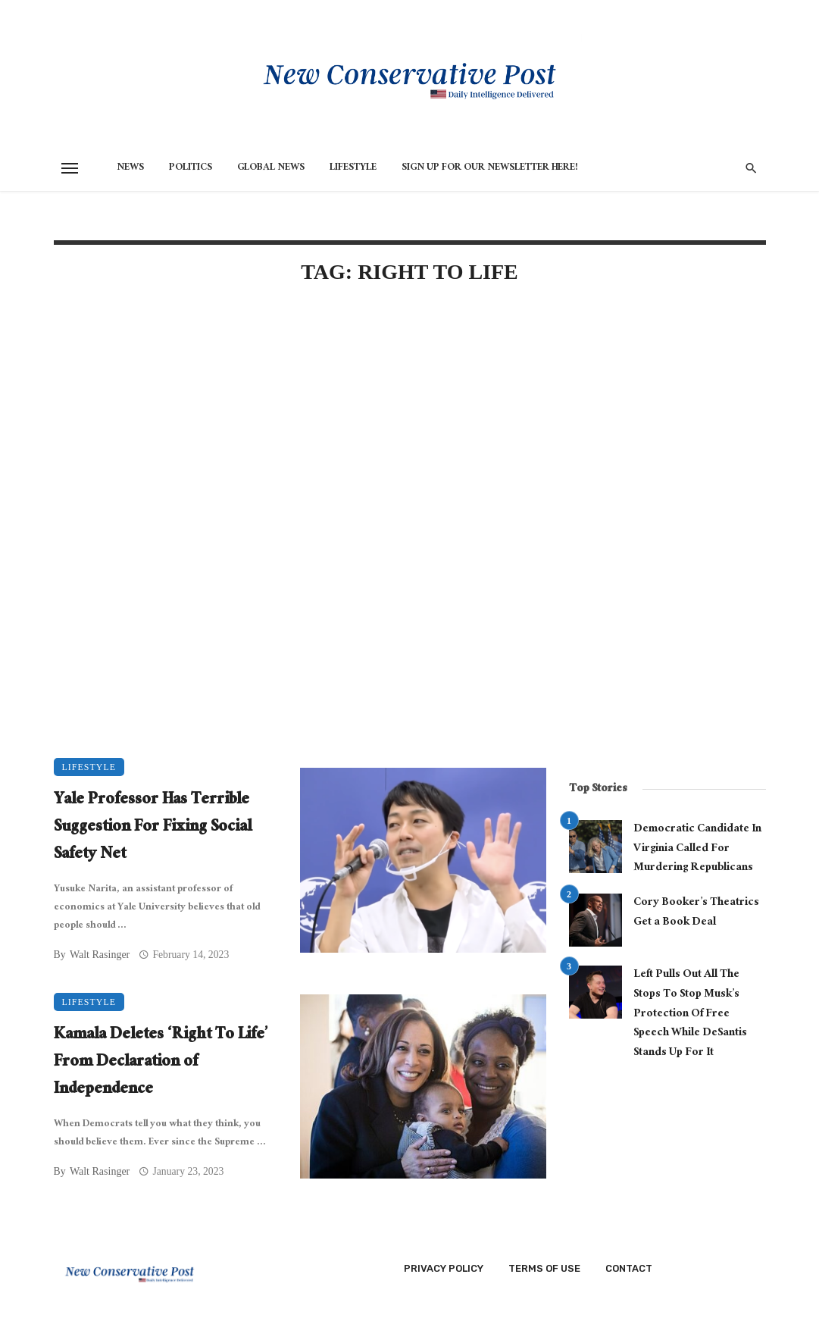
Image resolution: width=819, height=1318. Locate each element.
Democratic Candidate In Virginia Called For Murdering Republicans (697, 849)
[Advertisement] (300, 427)
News (130, 168)
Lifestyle (353, 168)
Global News (271, 168)
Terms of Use (544, 1268)
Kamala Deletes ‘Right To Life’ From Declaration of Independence (161, 1063)
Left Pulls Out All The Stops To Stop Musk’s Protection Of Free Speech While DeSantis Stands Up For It (690, 1014)
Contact (628, 1268)
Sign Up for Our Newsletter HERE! (490, 168)
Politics (190, 168)
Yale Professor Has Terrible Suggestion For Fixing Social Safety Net (153, 828)
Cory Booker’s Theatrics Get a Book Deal (696, 913)
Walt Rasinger (100, 954)
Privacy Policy (443, 1268)
